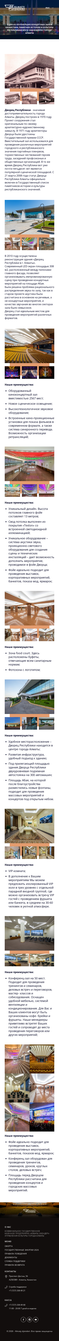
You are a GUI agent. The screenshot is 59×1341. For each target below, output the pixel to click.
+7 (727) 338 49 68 (17, 1304)
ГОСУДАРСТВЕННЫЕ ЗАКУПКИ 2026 (22, 1250)
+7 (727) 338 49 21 (17, 1290)
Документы (11, 1257)
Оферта (9, 1246)
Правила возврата (15, 1265)
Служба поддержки (15, 1261)
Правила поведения (16, 1253)
